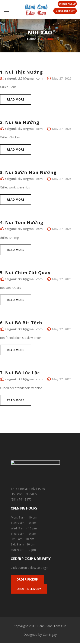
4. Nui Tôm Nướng (21, 222)
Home (31, 39)
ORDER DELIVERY (28, 589)
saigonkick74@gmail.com (24, 78)
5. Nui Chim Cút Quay (25, 273)
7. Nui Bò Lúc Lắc (20, 373)
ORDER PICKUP (27, 579)
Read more (15, 99)
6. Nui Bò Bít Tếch (21, 323)
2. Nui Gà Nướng (19, 122)
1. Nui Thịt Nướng (21, 72)
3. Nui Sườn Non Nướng (28, 172)
